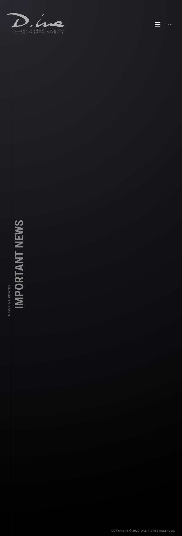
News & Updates (9, 305)
